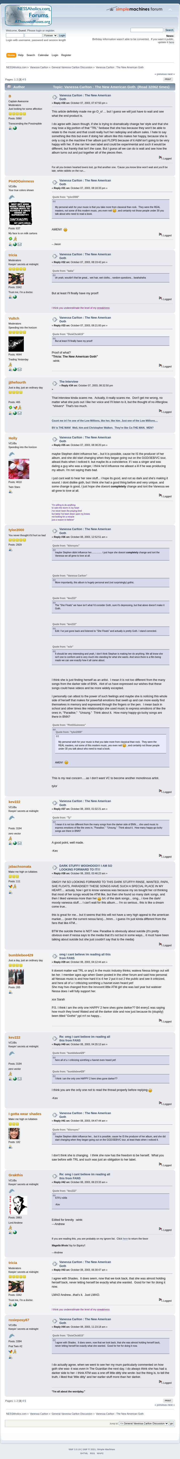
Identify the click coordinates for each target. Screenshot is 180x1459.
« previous (161, 74)
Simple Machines (106, 1449)
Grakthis (15, 1175)
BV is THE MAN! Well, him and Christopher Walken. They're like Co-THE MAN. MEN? (103, 427)
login (39, 30)
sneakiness (103, 307)
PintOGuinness (21, 181)
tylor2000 (16, 530)
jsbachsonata (19, 866)
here (171, 42)
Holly (12, 438)
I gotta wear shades (24, 1114)
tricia (12, 255)
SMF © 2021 (89, 1449)
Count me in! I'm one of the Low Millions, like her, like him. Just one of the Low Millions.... (105, 420)
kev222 (14, 802)
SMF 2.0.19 (75, 1449)
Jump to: (114, 1423)
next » (171, 74)
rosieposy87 (18, 1320)
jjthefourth (17, 382)
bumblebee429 (20, 955)
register (49, 30)
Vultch (13, 318)
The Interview (68, 381)
